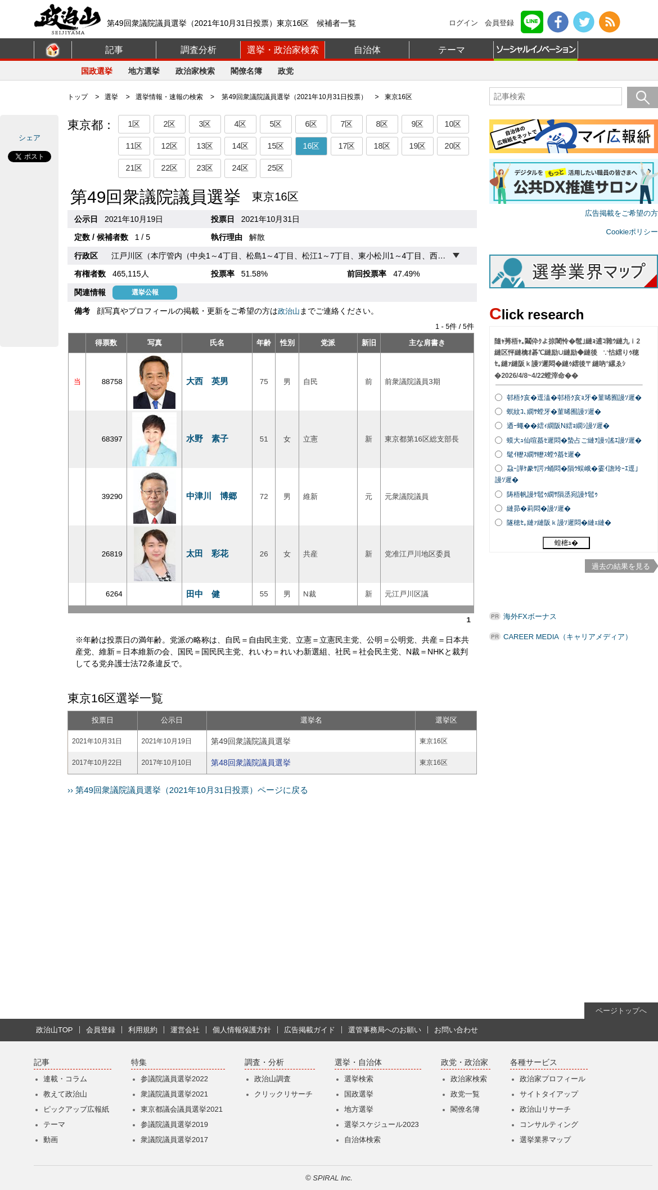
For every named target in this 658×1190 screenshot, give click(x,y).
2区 (169, 123)
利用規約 (142, 1030)
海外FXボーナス (530, 616)
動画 (50, 1139)
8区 (382, 123)
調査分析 (199, 50)
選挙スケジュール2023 (381, 1124)
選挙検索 (358, 1078)
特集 (139, 1062)
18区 (381, 145)
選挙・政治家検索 (283, 50)
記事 (114, 50)
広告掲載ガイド (309, 1030)
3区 (205, 123)
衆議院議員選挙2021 (174, 1094)
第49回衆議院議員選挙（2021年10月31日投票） (294, 97)
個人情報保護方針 (242, 1030)
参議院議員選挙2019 (174, 1124)
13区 (204, 145)
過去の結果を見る (621, 566)
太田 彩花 (207, 553)
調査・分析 (264, 1062)
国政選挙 (96, 70)
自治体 (367, 50)
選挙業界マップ (545, 1139)
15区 (275, 145)
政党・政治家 (464, 1062)
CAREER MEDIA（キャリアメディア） (567, 636)
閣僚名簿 (246, 70)
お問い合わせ (456, 1030)
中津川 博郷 (211, 496)
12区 (169, 145)
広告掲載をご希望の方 (621, 213)
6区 (311, 123)
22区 (169, 167)
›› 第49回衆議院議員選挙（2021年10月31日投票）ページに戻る (187, 790)
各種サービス (533, 1062)
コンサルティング (549, 1124)
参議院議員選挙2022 (174, 1078)
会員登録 (499, 23)
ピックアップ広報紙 (76, 1109)
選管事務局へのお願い (384, 1030)
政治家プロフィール (552, 1078)
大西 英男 (207, 381)
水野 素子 (207, 438)
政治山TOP (54, 1030)
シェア (29, 137)
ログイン (463, 23)
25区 (275, 167)
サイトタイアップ (549, 1094)
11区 (133, 145)
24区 (240, 167)
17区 (346, 145)
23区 (204, 167)
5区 (275, 123)
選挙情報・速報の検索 (169, 97)
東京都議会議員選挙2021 (182, 1109)
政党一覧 (465, 1094)
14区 (240, 145)
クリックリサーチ (283, 1094)
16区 (311, 145)
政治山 (289, 311)
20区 (452, 145)
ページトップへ (621, 1010)
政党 (286, 70)
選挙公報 (145, 292)
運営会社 (185, 1030)
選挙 (111, 97)
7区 (346, 123)
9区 (417, 123)
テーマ (451, 50)
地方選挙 (144, 70)
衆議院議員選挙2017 (174, 1139)
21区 (133, 167)
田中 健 (203, 594)
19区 (417, 145)
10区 (452, 123)
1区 (134, 123)
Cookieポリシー (632, 232)
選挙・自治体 (358, 1062)
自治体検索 (362, 1139)
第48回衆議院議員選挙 (251, 762)
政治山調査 (272, 1078)
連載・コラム (65, 1078)
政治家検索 (195, 70)
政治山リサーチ (545, 1109)
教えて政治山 (65, 1094)
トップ (77, 97)
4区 (240, 123)
